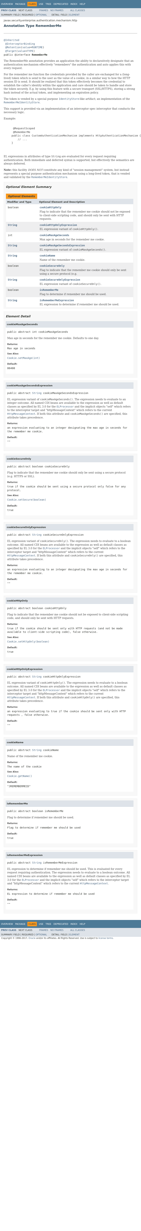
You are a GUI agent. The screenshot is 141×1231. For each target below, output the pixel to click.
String (12, 224)
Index (74, 4)
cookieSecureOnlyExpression (60, 279)
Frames (43, 10)
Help (82, 4)
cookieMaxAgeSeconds (54, 235)
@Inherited (11, 40)
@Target (10, 51)
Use (41, 4)
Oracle (32, 938)
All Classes (77, 10)
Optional (41, 15)
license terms (105, 938)
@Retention (13, 47)
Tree (48, 4)
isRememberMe (49, 289)
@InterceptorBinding (20, 43)
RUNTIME (37, 47)
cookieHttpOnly (50, 207)
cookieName (47, 255)
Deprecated (60, 4)
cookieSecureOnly (52, 265)
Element (74, 15)
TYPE (30, 51)
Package (20, 4)
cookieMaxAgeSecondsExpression (62, 245)
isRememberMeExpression (57, 300)
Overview (7, 4)
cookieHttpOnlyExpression (58, 224)
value (26, 47)
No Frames (56, 10)
